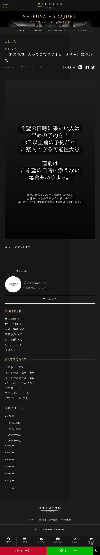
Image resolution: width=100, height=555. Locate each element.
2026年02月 (15, 434)
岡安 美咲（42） (15, 334)
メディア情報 (36, 519)
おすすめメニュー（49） (20, 372)
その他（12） (13, 388)
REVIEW (41, 540)
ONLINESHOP (91, 541)
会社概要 (66, 519)
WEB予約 (23, 550)
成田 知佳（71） (16, 324)
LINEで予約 (70, 550)
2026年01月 (15, 440)
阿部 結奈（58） (16, 329)
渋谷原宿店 (37, 30)
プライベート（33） (17, 398)
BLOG (74, 540)
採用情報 (52, 519)
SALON (27, 30)
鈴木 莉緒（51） (15, 339)
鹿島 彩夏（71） (15, 319)
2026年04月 (15, 423)
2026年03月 (15, 428)
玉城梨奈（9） (14, 350)
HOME (19, 30)
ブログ (47, 30)
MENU (25, 540)
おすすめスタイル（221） (21, 377)
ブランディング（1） (18, 393)
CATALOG (58, 540)
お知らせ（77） (15, 367)
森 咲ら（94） (14, 345)
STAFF (8, 540)
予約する (50, 299)
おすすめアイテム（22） (20, 383)
